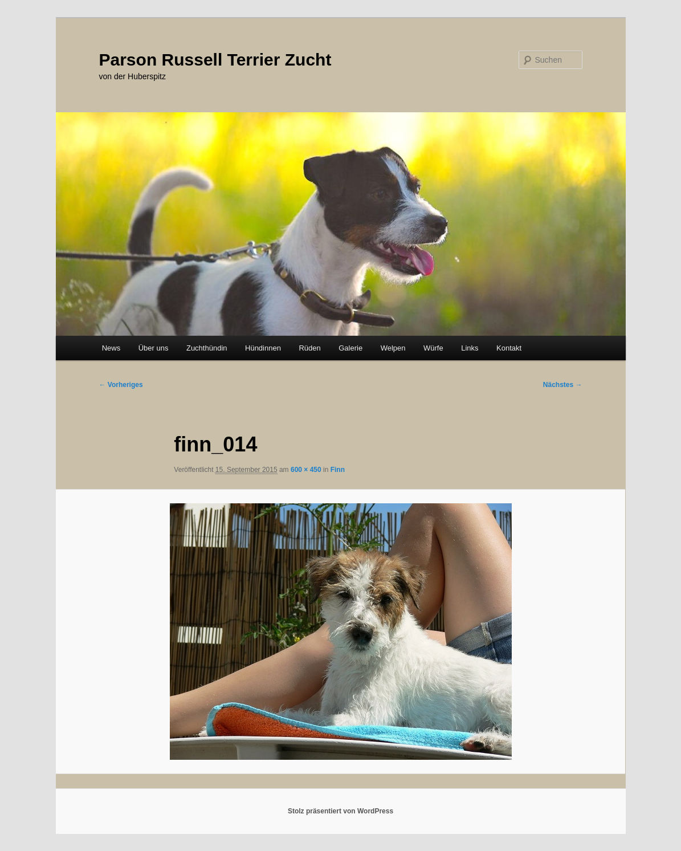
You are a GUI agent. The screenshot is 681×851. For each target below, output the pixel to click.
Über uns (153, 348)
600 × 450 (306, 470)
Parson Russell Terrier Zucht (215, 59)
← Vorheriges (121, 385)
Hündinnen (263, 348)
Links (469, 348)
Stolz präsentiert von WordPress (340, 811)
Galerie (350, 348)
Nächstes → (562, 385)
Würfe (433, 348)
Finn (338, 470)
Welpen (393, 348)
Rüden (309, 348)
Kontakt (508, 348)
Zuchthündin (206, 348)
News (111, 348)
